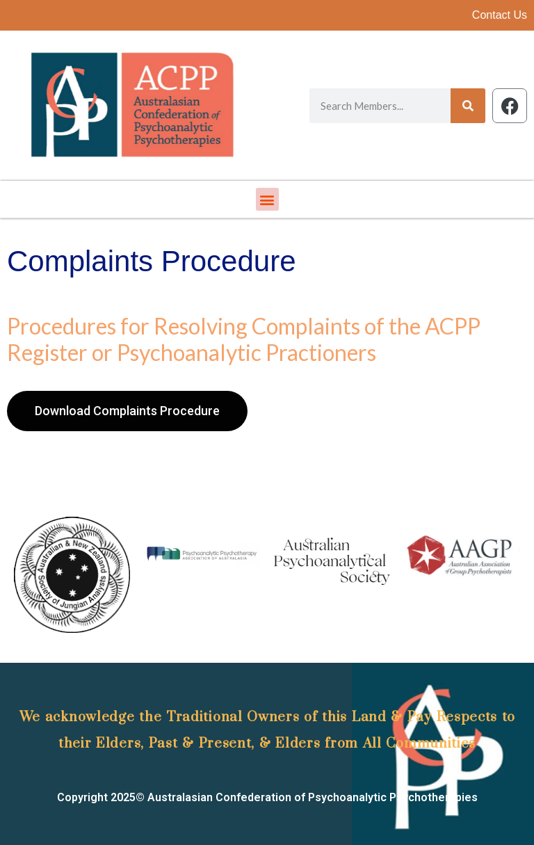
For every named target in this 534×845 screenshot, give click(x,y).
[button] (267, 199)
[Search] (468, 105)
